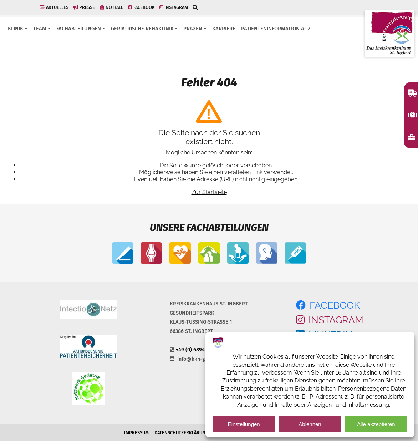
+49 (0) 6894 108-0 (197, 350)
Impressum (136, 432)
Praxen (192, 28)
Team (39, 28)
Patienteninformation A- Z (276, 28)
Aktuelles (54, 7)
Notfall (111, 7)
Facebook (141, 7)
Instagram (173, 7)
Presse (84, 7)
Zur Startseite (209, 192)
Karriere (223, 28)
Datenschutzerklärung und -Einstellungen (204, 432)
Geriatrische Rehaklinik (142, 28)
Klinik (15, 28)
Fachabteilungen (78, 28)
